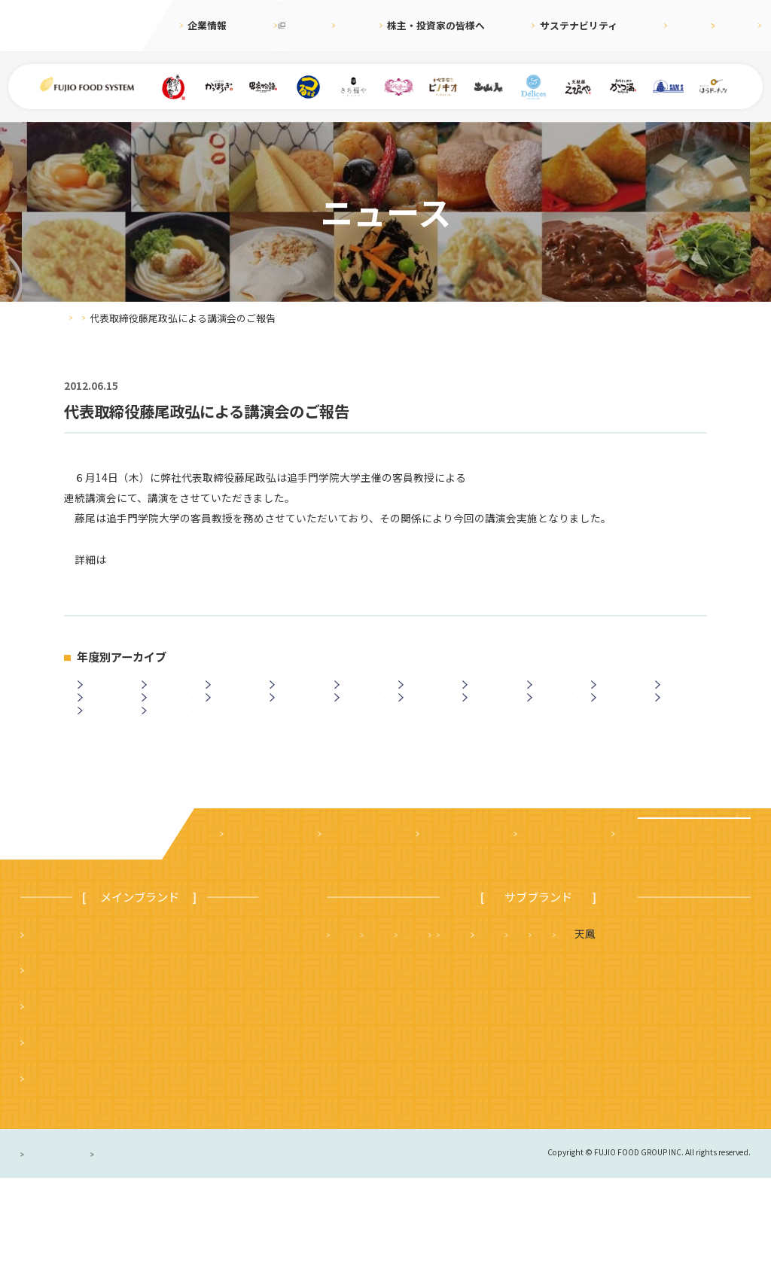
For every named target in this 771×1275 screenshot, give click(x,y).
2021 (421, 693)
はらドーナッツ (372, 1102)
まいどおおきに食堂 (76, 1030)
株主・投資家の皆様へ (430, 25)
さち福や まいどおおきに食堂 (527, 1030)
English (679, 25)
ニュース (340, 25)
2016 (100, 728)
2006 (678, 728)
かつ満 (650, 1030)
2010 (421, 728)
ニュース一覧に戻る (385, 837)
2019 (549, 693)
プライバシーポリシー (74, 1250)
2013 (228, 728)
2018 (614, 693)
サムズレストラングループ (548, 1066)
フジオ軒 (721, 1030)
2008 (549, 728)
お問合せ (738, 25)
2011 (356, 728)
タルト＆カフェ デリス (393, 1066)
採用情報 (619, 25)
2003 (163, 763)
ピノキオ (50, 1174)
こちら (122, 559)
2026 (100, 693)
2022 (356, 693)
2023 (292, 693)
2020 (485, 693)
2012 (292, 728)
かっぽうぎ (55, 1138)
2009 (485, 728)
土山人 (660, 1066)
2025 (163, 693)
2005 (100, 763)
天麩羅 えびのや (377, 1030)
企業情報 (207, 25)
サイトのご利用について (238, 1250)
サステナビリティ (539, 25)
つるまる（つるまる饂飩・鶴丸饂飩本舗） (129, 1102)
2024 (228, 693)
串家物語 (50, 1066)
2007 (614, 728)
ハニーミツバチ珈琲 (479, 1102)
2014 (163, 728)
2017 (678, 693)
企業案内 (245, 930)
